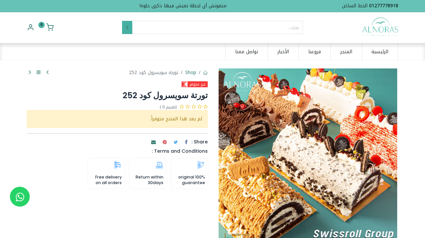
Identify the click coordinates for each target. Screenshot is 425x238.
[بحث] (127, 27)
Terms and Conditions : (180, 151)
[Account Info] (30, 28)
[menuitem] (380, 51)
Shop (190, 72)
